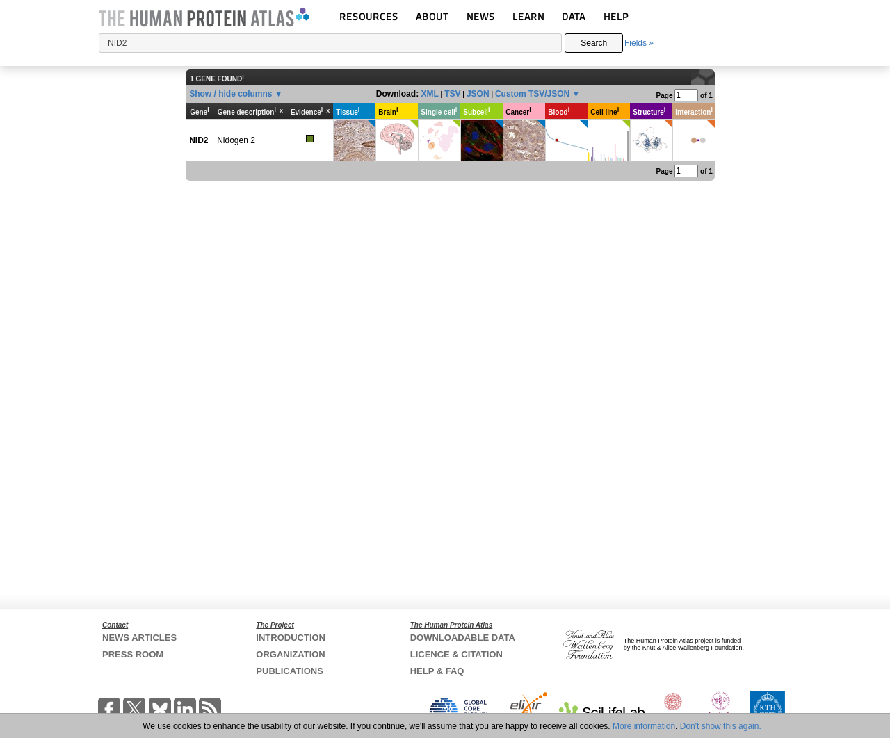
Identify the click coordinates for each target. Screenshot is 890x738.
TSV (452, 94)
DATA (573, 16)
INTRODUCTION (290, 637)
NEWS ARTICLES (139, 637)
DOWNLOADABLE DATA (462, 637)
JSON (478, 94)
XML (429, 94)
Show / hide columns (230, 94)
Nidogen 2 (236, 140)
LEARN (528, 16)
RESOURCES (368, 16)
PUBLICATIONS (289, 671)
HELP (616, 16)
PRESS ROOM (132, 654)
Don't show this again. (720, 726)
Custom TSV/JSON (532, 94)
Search (594, 43)
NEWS (481, 16)
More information (644, 726)
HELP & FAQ (437, 671)
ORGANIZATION (290, 654)
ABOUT (432, 16)
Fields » (639, 43)
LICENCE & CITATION (456, 654)
